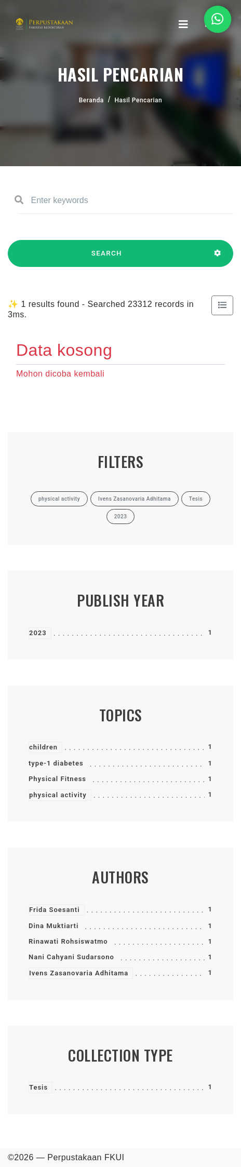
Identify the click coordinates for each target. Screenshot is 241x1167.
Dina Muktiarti (53, 926)
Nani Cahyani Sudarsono (71, 957)
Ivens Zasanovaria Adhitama (78, 973)
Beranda (91, 100)
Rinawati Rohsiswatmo (68, 941)
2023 (38, 633)
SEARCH (106, 258)
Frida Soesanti (54, 910)
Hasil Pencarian (139, 100)
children (43, 747)
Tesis (38, 1087)
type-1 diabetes (56, 763)
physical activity (58, 795)
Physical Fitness (57, 779)
